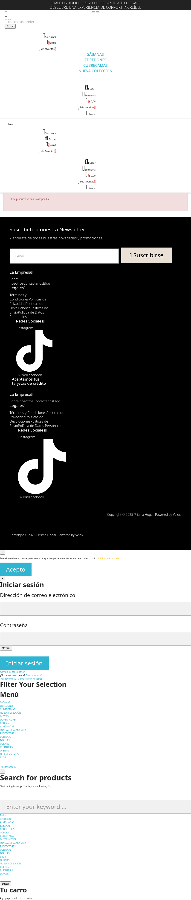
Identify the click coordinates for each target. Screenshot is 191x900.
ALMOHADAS (7, 822)
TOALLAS (5, 853)
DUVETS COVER (8, 839)
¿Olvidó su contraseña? (12, 671)
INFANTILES (6, 870)
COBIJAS (4, 832)
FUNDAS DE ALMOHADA (13, 842)
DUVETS (4, 873)
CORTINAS (5, 849)
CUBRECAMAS (7, 836)
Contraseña (14, 625)
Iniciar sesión (24, 663)
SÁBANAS (5, 825)
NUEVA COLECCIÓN (10, 863)
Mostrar (6, 648)
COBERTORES (7, 829)
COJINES (4, 867)
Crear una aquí (33, 675)
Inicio (3, 856)
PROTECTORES (8, 846)
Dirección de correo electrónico (37, 595)
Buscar (10, 26)
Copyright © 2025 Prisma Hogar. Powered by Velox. (144, 514)
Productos (5, 818)
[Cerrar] (2, 552)
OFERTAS (5, 860)
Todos (3, 815)
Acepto (16, 569)
